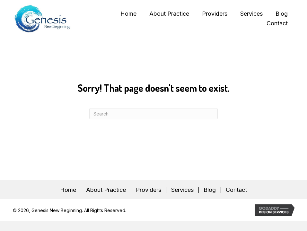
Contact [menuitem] (236, 190)
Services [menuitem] (182, 190)
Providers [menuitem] (148, 190)
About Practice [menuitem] (106, 190)
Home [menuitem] (68, 190)
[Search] (153, 113)
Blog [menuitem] (210, 190)
